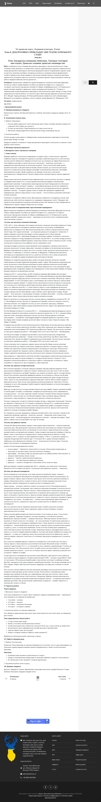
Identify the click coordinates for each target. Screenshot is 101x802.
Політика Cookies (66, 796)
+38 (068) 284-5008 (29, 777)
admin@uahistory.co (29, 774)
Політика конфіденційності (51, 796)
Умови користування (35, 796)
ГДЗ (53, 745)
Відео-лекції (55, 760)
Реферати (55, 764)
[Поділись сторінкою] (89, 3)
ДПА (53, 750)
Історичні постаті (81, 769)
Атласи (54, 740)
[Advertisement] (38, 30)
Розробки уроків (81, 760)
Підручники (79, 755)
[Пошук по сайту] (93, 3)
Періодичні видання (82, 750)
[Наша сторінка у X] (50, 787)
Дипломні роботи (50, 798)
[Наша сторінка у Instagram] (56, 787)
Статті (54, 769)
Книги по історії (81, 740)
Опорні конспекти (81, 745)
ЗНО (53, 755)
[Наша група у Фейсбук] (45, 787)
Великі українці (80, 764)
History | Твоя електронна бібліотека (50, 794)
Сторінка (17, 677)
